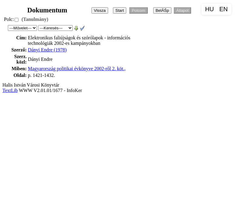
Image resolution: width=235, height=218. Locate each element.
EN (223, 9)
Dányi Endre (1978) (47, 49)
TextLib (10, 90)
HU (209, 9)
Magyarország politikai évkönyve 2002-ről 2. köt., (77, 68)
